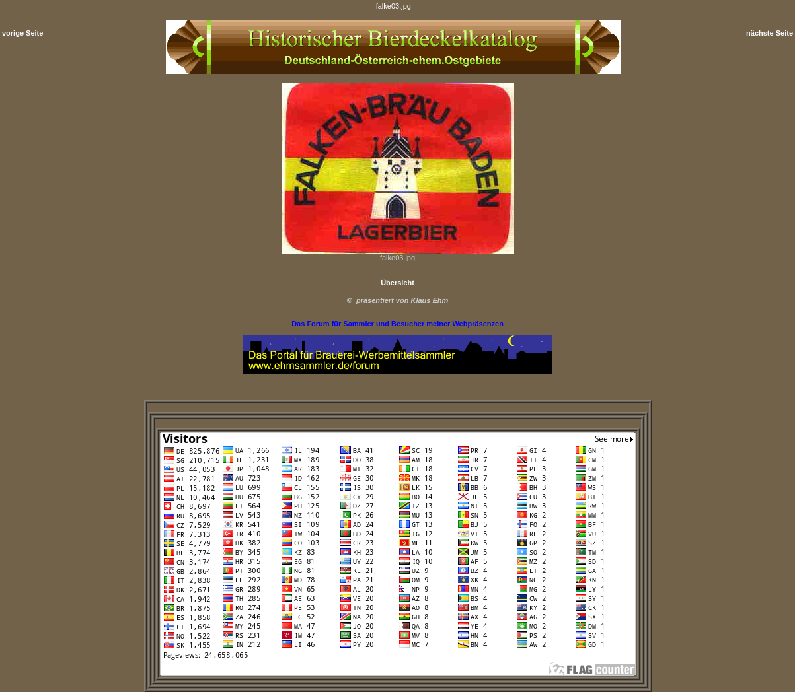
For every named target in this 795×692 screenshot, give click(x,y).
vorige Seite (22, 33)
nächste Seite (769, 33)
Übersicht (397, 283)
